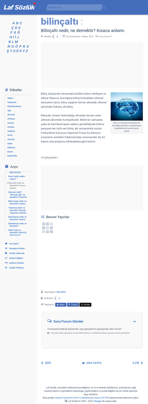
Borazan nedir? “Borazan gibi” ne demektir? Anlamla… (18, 194)
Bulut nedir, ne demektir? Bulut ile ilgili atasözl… (17, 232)
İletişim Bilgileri (14, 258)
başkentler (12, 156)
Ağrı (9, 110)
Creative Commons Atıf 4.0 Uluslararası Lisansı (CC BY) (81, 397)
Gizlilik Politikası (14, 268)
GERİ (46, 363)
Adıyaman (11, 102)
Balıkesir (11, 147)
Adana (10, 98)
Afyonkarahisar (14, 106)
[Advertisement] (92, 64)
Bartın (10, 151)
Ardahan (11, 131)
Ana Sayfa (11, 243)
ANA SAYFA (92, 363)
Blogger (98, 401)
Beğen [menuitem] (61, 305)
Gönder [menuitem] (85, 305)
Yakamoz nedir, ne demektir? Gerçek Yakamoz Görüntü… (17, 210)
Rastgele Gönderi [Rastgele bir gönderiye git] (15, 248)
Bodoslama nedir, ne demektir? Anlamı (17, 218)
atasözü (11, 139)
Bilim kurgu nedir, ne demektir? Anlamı (17, 202)
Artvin (10, 135)
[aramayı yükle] (73, 7)
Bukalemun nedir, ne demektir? (17, 224)
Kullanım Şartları (14, 263)
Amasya (11, 118)
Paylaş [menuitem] (73, 305)
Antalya (10, 127)
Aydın (9, 143)
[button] (93, 322)
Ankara (10, 123)
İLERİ (138, 363)
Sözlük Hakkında (14, 253)
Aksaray (11, 114)
